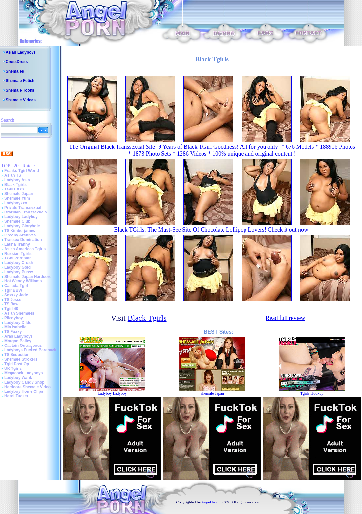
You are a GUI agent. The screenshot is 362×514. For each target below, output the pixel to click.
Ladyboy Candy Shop (24, 382)
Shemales (15, 71)
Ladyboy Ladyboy (21, 216)
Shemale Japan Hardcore (27, 276)
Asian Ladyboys (21, 52)
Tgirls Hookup (311, 393)
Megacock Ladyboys (23, 373)
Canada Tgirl (16, 285)
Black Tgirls (15, 184)
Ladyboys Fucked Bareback (30, 350)
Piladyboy (13, 318)
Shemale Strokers (20, 359)
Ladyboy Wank (18, 377)
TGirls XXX (14, 189)
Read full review (285, 318)
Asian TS (12, 175)
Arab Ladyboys (18, 336)
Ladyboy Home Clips (23, 391)
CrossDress (17, 61)
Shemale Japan (18, 193)
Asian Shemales (19, 313)
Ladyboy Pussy (18, 272)
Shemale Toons (20, 90)
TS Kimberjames (19, 230)
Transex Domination (23, 239)
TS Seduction (17, 354)
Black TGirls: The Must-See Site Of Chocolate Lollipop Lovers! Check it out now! (212, 229)
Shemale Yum (17, 198)
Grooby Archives (20, 235)
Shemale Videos (21, 100)
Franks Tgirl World (21, 170)
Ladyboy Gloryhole (22, 226)
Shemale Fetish (20, 80)
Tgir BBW (13, 290)
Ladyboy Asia (17, 180)
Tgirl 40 (11, 308)
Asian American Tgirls (25, 249)
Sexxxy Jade (16, 295)
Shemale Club (17, 221)
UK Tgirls (13, 368)
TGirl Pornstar (17, 258)
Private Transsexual (22, 207)
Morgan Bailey (17, 341)
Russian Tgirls (18, 253)
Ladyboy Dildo (18, 322)
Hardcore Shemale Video (27, 387)
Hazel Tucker (16, 396)
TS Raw (11, 304)
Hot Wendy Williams (23, 281)
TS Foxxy (13, 331)
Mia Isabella (15, 327)
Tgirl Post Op (16, 364)
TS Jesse (12, 299)
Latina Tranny (17, 244)
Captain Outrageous (23, 345)
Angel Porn (211, 502)
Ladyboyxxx (15, 203)
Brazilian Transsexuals (25, 212)
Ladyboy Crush (18, 262)
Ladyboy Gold (17, 267)
